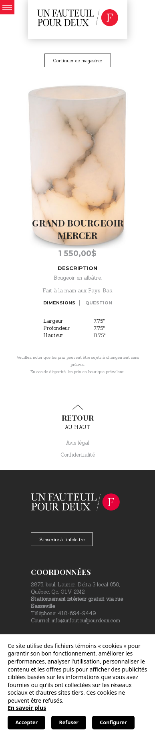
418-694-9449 (77, 613)
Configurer (113, 722)
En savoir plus (27, 707)
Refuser (69, 722)
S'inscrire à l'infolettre (62, 539)
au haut (77, 417)
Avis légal (77, 442)
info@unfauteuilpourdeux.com (86, 620)
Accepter (26, 722)
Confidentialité (77, 454)
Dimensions (59, 303)
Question (98, 303)
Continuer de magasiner (78, 61)
